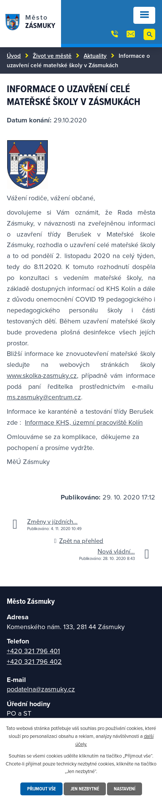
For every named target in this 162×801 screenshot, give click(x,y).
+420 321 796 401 (33, 651)
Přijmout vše (41, 788)
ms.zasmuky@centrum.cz (44, 397)
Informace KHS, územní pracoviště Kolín (84, 422)
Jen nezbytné (84, 788)
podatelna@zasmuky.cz (41, 689)
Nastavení (124, 788)
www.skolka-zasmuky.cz (42, 375)
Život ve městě (52, 55)
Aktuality (95, 55)
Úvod (14, 55)
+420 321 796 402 (34, 661)
